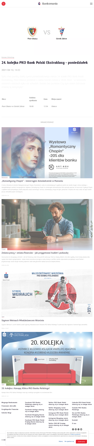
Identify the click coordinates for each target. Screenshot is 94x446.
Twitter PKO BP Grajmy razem (59, 425)
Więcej (61, 441)
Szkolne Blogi (6, 413)
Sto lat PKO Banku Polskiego (80, 415)
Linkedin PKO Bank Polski (82, 403)
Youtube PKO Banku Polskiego (79, 409)
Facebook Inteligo (34, 410)
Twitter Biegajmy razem (59, 409)
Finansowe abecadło (9, 406)
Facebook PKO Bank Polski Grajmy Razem (34, 422)
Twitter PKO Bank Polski (59, 403)
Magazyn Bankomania (9, 402)
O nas (74, 423)
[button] (3, 4)
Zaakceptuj (81, 441)
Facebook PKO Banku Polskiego (33, 404)
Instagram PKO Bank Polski (59, 414)
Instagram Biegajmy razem (59, 419)
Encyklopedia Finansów (10, 409)
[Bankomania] (48, 3)
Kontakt (75, 420)
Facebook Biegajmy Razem (35, 416)
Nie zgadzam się (69, 441)
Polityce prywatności (75, 434)
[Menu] (91, 4)
